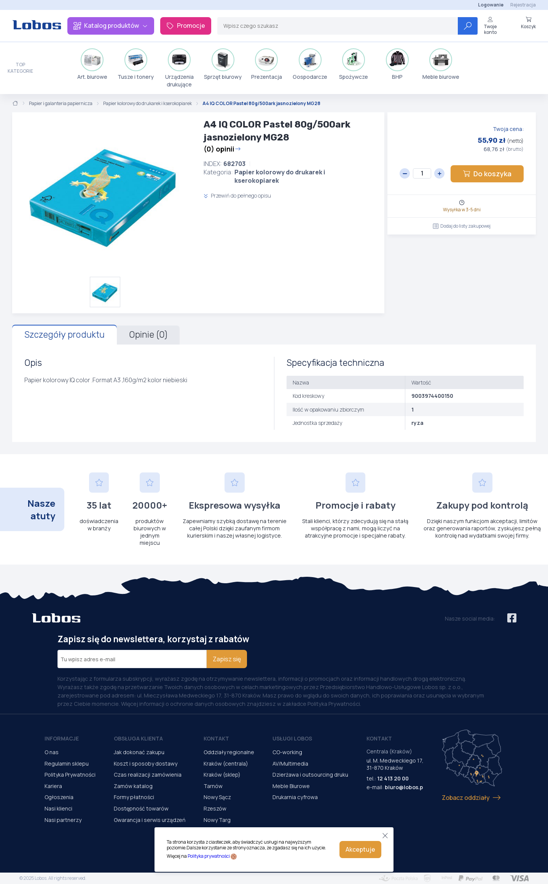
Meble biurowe (440, 64)
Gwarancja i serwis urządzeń (149, 819)
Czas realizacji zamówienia (148, 774)
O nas (52, 752)
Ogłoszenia (59, 797)
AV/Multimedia (290, 763)
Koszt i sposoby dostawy (145, 763)
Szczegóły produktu (64, 334)
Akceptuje (360, 849)
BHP (397, 64)
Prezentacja (266, 64)
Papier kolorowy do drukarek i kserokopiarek (147, 103)
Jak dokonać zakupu (139, 752)
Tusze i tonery (136, 64)
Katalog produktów (110, 25)
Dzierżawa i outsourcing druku (310, 774)
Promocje (185, 25)
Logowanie (490, 5)
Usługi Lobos (292, 738)
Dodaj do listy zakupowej (462, 226)
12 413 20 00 (393, 778)
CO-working (287, 752)
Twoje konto (490, 25)
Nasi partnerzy (63, 819)
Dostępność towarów (141, 808)
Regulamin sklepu (67, 763)
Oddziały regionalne (229, 752)
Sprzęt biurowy (223, 64)
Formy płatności (134, 797)
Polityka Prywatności (70, 774)
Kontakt (216, 738)
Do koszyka (487, 173)
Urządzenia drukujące (179, 68)
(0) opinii (222, 148)
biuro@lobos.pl (405, 787)
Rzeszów (215, 808)
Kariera (53, 786)
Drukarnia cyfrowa (295, 797)
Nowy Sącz (217, 797)
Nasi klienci (58, 808)
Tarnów (213, 786)
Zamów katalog (133, 786)
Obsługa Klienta (138, 738)
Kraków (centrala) (226, 763)
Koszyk (528, 22)
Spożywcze (353, 64)
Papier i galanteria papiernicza (60, 103)
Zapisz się (227, 659)
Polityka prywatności (209, 856)
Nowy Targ (217, 819)
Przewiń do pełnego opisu (237, 195)
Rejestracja (523, 5)
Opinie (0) (148, 334)
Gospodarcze (310, 64)
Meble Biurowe (291, 786)
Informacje (62, 738)
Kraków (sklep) (222, 774)
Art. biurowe (92, 64)
